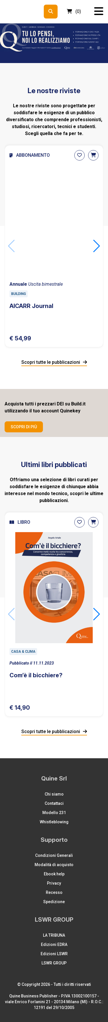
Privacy (54, 883)
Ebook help (54, 874)
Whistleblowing (54, 822)
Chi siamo (54, 794)
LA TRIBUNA (54, 935)
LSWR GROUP (54, 963)
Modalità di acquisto (54, 864)
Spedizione (54, 901)
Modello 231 (54, 812)
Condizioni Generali (54, 855)
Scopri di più (24, 427)
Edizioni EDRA (54, 944)
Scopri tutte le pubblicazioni (54, 362)
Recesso (54, 892)
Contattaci (54, 803)
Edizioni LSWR (54, 953)
